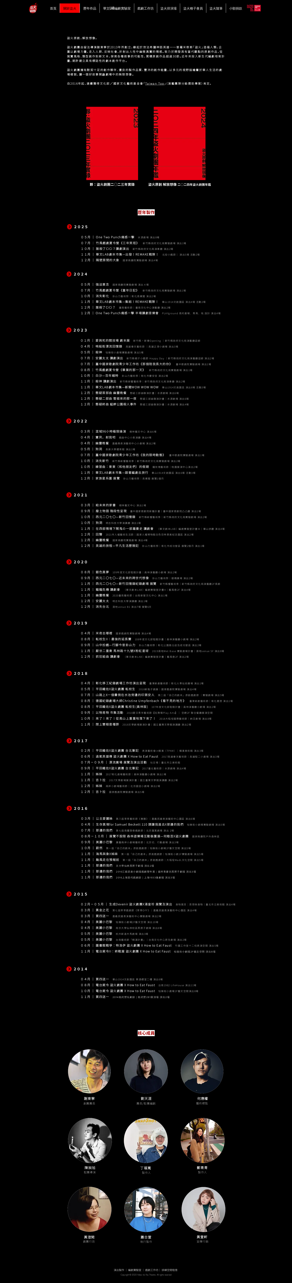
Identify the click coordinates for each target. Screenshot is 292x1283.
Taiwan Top (154, 83)
